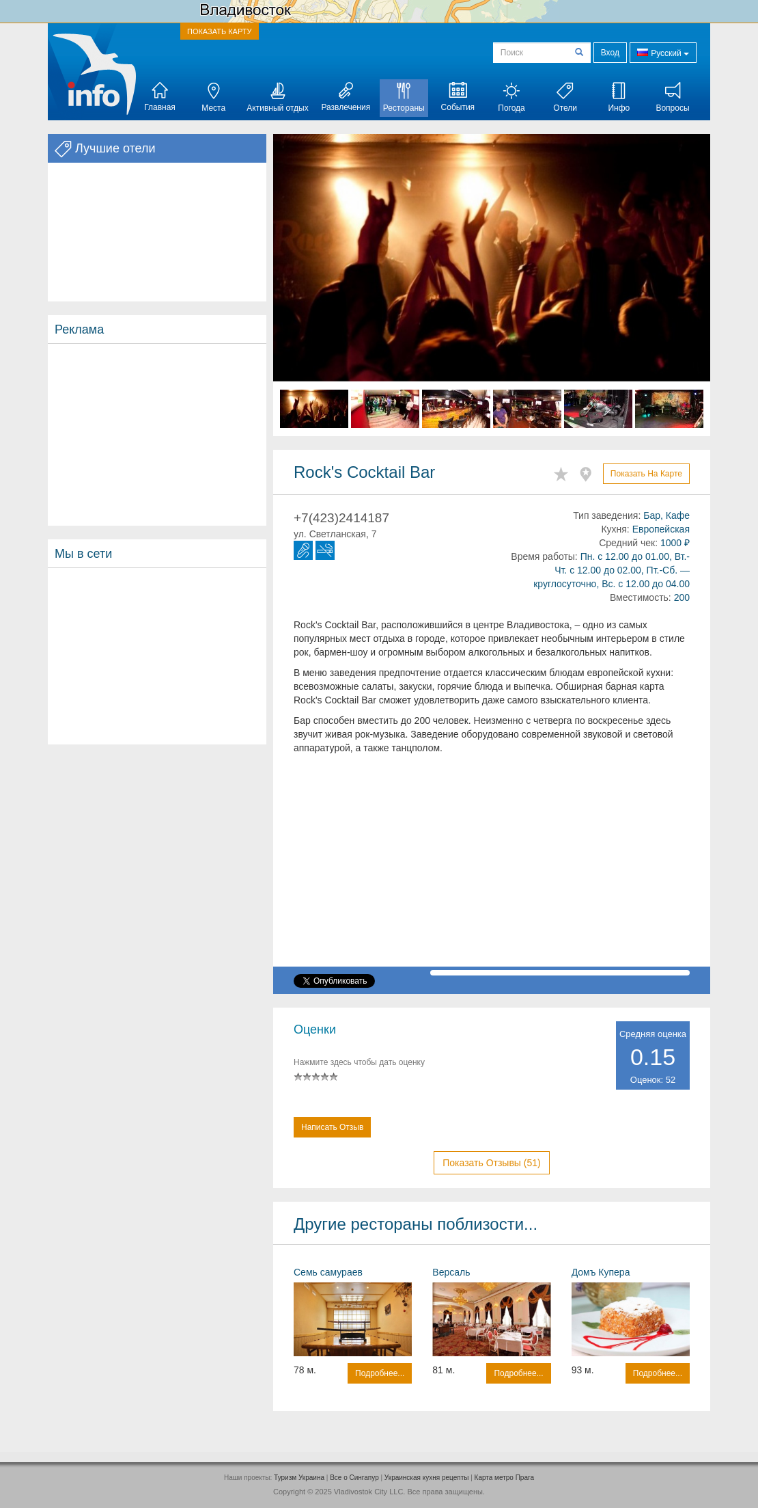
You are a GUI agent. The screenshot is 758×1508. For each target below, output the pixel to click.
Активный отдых (277, 97)
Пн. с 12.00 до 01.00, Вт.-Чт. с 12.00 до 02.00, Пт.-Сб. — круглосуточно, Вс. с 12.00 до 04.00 (611, 570)
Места (213, 97)
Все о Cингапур (354, 1477)
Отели (565, 97)
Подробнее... (379, 1373)
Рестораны (404, 97)
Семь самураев (328, 1272)
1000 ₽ (675, 542)
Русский (663, 52)
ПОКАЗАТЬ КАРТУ (219, 31)
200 (682, 597)
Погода (511, 97)
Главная (160, 97)
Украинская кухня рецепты (426, 1477)
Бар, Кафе (666, 515)
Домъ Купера (601, 1272)
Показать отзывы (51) (491, 1162)
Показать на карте (646, 474)
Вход (610, 52)
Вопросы (672, 97)
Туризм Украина (299, 1477)
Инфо (619, 97)
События (458, 97)
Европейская (661, 529)
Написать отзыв (332, 1127)
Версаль (451, 1272)
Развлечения (345, 97)
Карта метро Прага (504, 1477)
